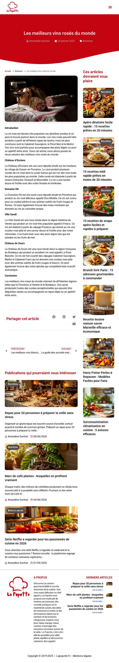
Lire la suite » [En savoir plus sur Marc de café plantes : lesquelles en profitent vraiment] (98, 601)
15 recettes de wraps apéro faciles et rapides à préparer (97, 225)
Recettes (13, 384)
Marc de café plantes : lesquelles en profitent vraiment (84, 596)
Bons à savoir (16, 510)
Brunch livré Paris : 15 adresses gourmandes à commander (98, 274)
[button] (110, 7)
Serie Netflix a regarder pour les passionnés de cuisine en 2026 (85, 607)
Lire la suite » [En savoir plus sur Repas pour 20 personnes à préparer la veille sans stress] (98, 590)
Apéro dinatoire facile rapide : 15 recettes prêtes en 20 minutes (98, 126)
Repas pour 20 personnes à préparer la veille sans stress (87, 585)
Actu (108, 342)
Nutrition (13, 447)
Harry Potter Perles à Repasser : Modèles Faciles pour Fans (97, 377)
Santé (107, 289)
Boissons (88, 40)
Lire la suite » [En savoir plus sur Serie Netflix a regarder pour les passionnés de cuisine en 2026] (98, 612)
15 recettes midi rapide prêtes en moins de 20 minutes (97, 176)
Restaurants (104, 239)
